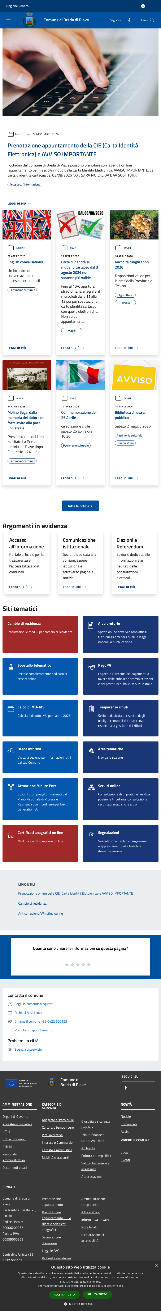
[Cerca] (152, 20)
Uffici (6, 1131)
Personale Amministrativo (14, 1157)
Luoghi (125, 1152)
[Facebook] (127, 20)
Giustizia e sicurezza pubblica (95, 1124)
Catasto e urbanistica (57, 1149)
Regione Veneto (17, 5)
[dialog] (80, 1286)
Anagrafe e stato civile (58, 1119)
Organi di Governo (15, 1116)
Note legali (89, 1227)
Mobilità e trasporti (55, 1157)
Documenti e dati (15, 1167)
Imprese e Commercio (57, 1142)
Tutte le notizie (80, 505)
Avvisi (19, 134)
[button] (80, 1304)
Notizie (16, 248)
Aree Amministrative (17, 1124)
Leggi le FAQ (51, 1250)
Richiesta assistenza (56, 1258)
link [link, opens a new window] (121, 1286)
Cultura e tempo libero (58, 1127)
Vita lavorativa (52, 1134)
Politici (7, 1146)
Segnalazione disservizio (51, 1240)
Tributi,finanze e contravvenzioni (92, 1137)
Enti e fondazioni (14, 1139)
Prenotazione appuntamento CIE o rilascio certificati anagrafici (56, 1221)
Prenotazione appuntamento (52, 1201)
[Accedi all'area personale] (143, 6)
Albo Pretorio (90, 1212)
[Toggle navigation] (8, 19)
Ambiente (88, 1148)
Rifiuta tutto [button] (97, 1294)
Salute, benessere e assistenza (95, 1166)
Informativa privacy (95, 1219)
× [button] (156, 1265)
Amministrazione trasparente (93, 1201)
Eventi (125, 1159)
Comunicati (129, 1124)
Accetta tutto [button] (64, 1294)
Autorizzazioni (91, 1176)
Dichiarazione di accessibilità (92, 1237)
